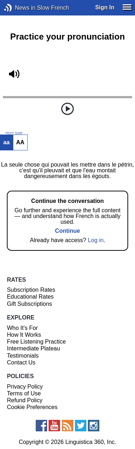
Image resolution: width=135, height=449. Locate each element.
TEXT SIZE (13, 133)
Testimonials (23, 356)
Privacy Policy (25, 387)
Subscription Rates (31, 290)
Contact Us (21, 362)
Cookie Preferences (32, 407)
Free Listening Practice (36, 342)
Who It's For (22, 328)
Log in (96, 240)
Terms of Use (24, 393)
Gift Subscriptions (29, 304)
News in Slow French (19, 8)
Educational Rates (30, 297)
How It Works (24, 335)
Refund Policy (24, 400)
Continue (67, 231)
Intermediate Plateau (33, 348)
